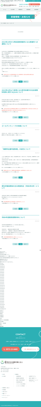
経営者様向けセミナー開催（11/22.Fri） (7, 256)
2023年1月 (2, 283)
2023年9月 (2, 274)
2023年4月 (2, 280)
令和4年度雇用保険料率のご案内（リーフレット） (13, 237)
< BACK (15, 81)
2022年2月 (2, 301)
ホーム (4, 9)
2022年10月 (2, 288)
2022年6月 (2, 295)
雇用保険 (1, 326)
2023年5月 (2, 279)
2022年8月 (2, 291)
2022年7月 (2, 293)
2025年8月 (2, 264)
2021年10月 (2, 304)
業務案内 (20, 9)
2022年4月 (2, 298)
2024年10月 (2, 267)
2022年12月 (2, 285)
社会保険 (1, 321)
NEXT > (25, 81)
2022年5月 (2, 296)
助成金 (1, 313)
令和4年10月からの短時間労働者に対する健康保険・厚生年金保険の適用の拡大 (18, 74)
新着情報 (28, 9)
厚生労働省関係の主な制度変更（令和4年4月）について (14, 201)
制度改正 (1, 312)
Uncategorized (3, 308)
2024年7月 (2, 271)
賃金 (1, 324)
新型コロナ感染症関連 (4, 320)
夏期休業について (3, 253)
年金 (1, 318)
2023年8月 (2, 275)
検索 (1, 248)
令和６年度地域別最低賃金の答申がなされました (9, 257)
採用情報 (36, 9)
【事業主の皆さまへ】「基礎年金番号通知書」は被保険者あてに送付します (17, 170)
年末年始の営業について (4, 254)
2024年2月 (2, 272)
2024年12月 (2, 266)
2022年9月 (2, 290)
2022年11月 (2, 287)
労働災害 (1, 315)
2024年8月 (2, 269)
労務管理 (1, 316)
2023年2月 (2, 282)
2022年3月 (2, 299)
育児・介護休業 (3, 323)
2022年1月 (2, 303)
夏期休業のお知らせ (4, 259)
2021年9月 (2, 306)
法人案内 (13, 9)
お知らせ (1, 310)
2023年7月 (2, 277)
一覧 (20, 81)
